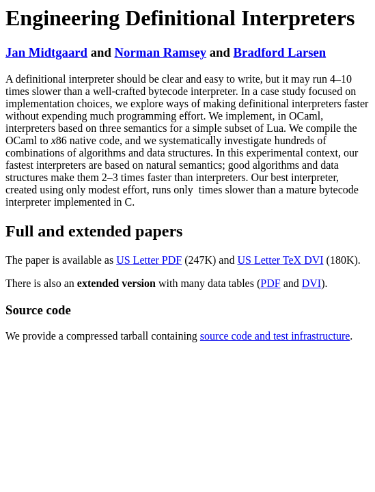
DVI (311, 283)
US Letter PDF (149, 260)
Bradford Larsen (280, 52)
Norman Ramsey (161, 52)
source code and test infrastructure (275, 336)
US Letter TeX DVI (280, 260)
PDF (270, 283)
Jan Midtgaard (46, 52)
